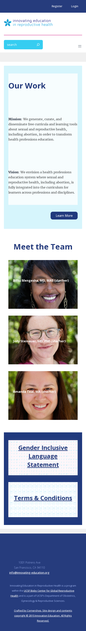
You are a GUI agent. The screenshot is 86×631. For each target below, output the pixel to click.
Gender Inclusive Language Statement (43, 456)
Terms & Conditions (43, 498)
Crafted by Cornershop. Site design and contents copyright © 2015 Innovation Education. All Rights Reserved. (43, 615)
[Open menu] (79, 46)
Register (57, 6)
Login (74, 6)
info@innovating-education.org (29, 572)
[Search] (38, 45)
